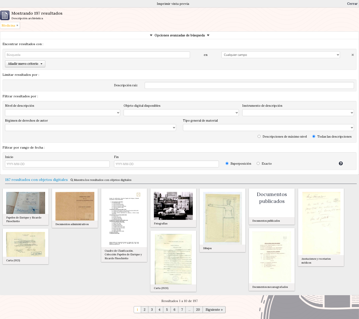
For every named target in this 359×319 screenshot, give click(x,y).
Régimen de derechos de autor (26, 121)
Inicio (9, 157)
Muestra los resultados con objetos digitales (101, 180)
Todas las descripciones (332, 137)
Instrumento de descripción (262, 106)
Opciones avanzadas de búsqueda (180, 35)
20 (198, 310)
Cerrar (352, 4)
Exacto (264, 164)
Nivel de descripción (19, 106)
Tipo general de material (200, 121)
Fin (116, 157)
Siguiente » (214, 310)
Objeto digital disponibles (142, 106)
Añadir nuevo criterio (25, 64)
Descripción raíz (126, 85)
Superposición (238, 164)
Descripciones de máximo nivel (282, 137)
